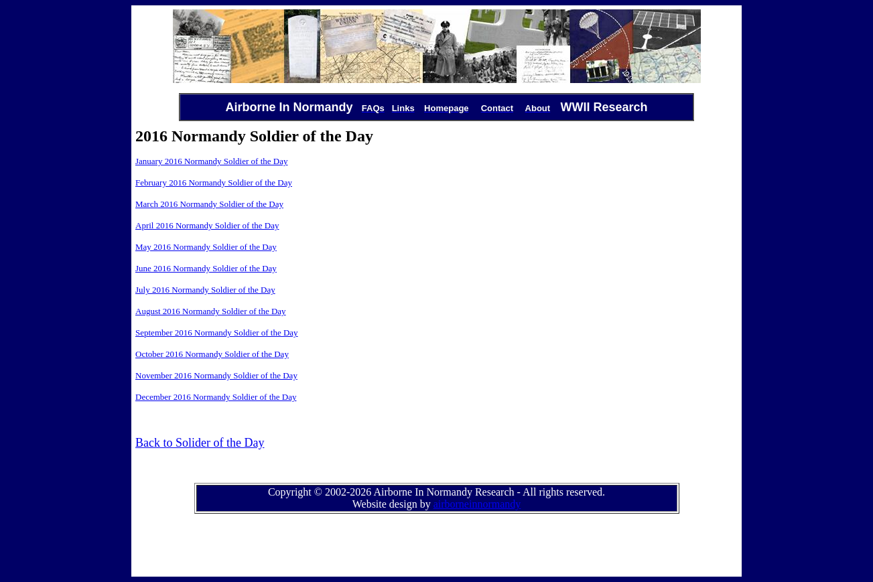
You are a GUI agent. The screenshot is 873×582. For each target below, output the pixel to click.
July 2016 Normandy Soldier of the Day (205, 290)
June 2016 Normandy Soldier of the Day (206, 268)
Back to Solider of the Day (199, 442)
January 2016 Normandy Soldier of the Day (211, 161)
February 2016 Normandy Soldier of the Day (213, 182)
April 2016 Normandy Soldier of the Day (207, 225)
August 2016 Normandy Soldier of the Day (210, 311)
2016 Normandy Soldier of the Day (220, 204)
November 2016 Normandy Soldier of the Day (216, 375)
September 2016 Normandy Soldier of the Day (216, 333)
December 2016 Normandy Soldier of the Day (215, 397)
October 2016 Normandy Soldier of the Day (212, 354)
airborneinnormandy (477, 504)
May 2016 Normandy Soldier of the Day (206, 247)
